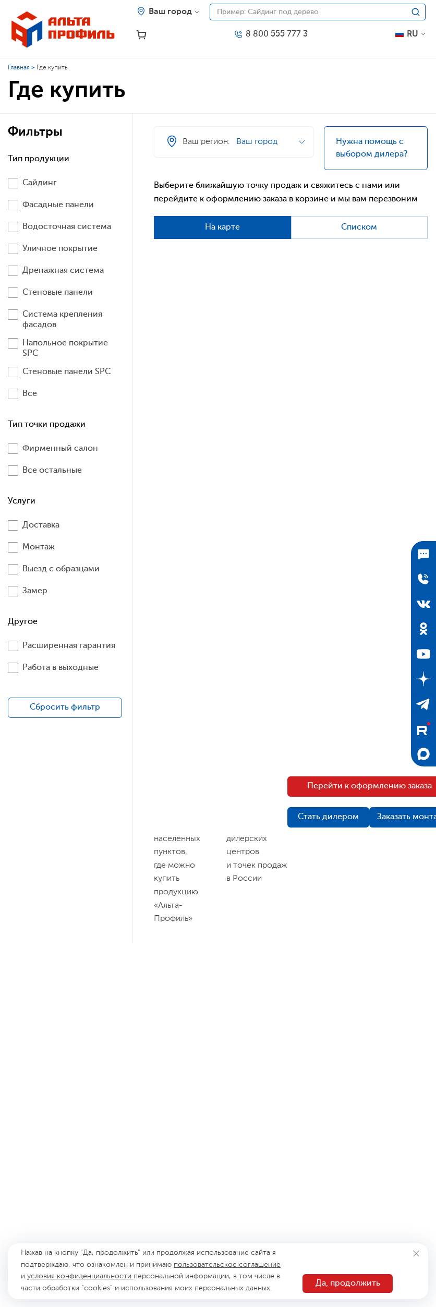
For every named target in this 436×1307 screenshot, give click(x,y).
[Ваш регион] (168, 12)
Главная (19, 68)
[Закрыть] (416, 1253)
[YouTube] (423, 653)
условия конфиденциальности (80, 1276)
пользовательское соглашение (227, 1264)
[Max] (423, 753)
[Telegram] (423, 703)
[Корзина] (141, 35)
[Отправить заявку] (423, 578)
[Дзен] (423, 678)
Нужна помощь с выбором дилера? (371, 148)
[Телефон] (271, 34)
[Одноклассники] (423, 628)
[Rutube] (423, 728)
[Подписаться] (423, 553)
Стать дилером (328, 817)
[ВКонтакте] (423, 603)
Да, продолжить (348, 1283)
